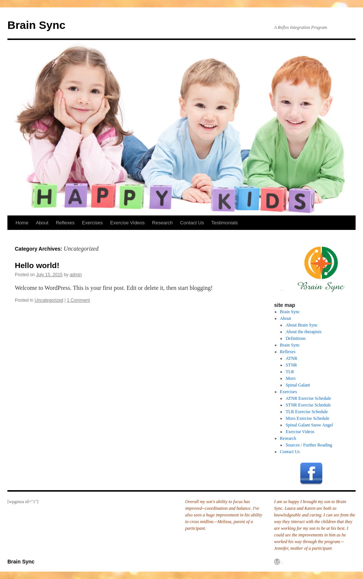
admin (76, 274)
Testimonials (225, 222)
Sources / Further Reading (309, 445)
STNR (291, 365)
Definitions (296, 338)
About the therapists (304, 331)
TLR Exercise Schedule (307, 411)
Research (162, 222)
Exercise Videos (127, 222)
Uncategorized (48, 300)
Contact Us (192, 222)
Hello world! (37, 265)
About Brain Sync (302, 325)
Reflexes (65, 222)
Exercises (92, 222)
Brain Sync (36, 25)
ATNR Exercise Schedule (308, 398)
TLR (290, 371)
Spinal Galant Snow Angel (309, 425)
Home (22, 222)
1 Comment (78, 300)
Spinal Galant (298, 385)
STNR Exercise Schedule (308, 405)
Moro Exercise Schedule (307, 418)
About (42, 222)
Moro (291, 378)
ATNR (291, 358)
